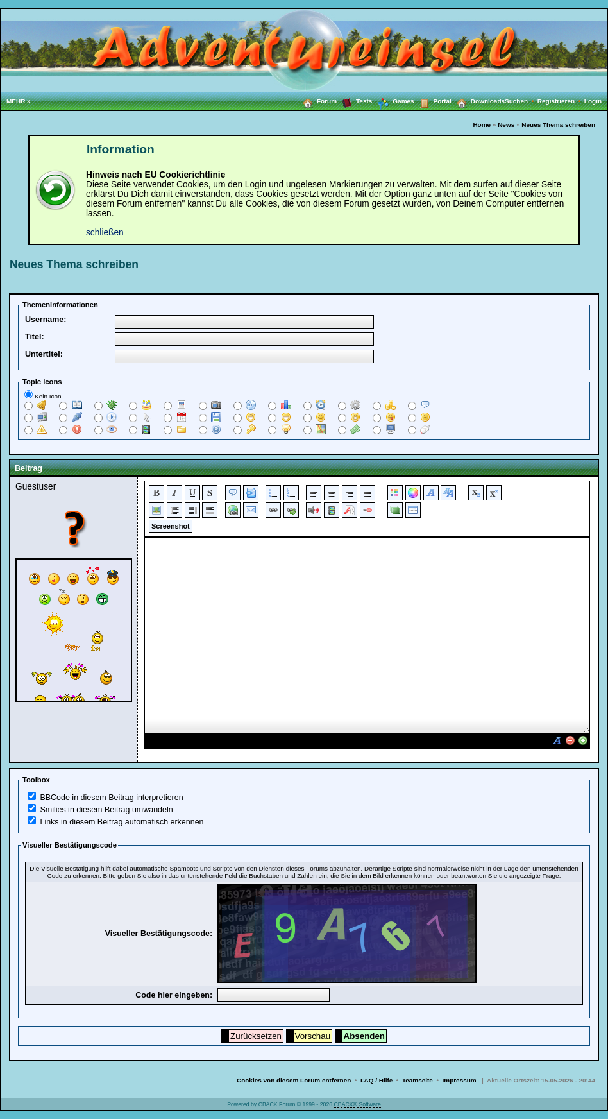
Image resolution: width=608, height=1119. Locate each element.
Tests (354, 100)
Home (482, 124)
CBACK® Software (357, 1104)
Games (393, 101)
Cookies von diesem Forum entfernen (294, 1080)
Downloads (478, 100)
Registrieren (560, 101)
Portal (433, 100)
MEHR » (18, 101)
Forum (317, 100)
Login (593, 101)
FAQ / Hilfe (376, 1080)
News (506, 124)
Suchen (521, 101)
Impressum (460, 1080)
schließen (105, 232)
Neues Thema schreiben (558, 124)
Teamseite (417, 1080)
